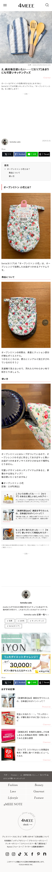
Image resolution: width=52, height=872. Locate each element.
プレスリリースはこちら (11, 836)
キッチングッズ (38, 621)
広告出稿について (42, 836)
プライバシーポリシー (37, 840)
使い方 (12, 176)
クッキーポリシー (12, 843)
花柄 (10, 621)
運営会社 (41, 843)
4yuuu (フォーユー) (15, 846)
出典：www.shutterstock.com (39, 65)
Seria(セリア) (14, 626)
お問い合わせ (28, 836)
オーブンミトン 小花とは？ (18, 169)
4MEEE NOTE (13, 805)
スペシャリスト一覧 (29, 843)
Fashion (13, 785)
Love (13, 792)
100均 (22, 621)
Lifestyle (13, 798)
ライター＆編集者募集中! (34, 846)
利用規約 (7, 840)
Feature (39, 798)
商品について (14, 172)
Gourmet (39, 792)
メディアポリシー (20, 840)
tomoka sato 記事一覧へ (35, 614)
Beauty (39, 785)
